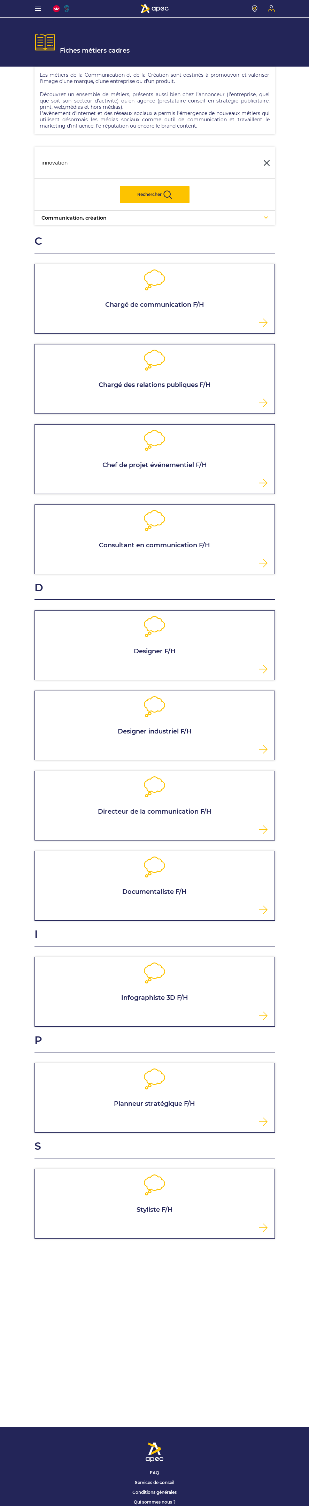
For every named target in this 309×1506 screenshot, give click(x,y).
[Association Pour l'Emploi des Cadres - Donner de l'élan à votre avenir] (155, 9)
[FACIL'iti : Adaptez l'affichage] (56, 8)
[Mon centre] (255, 8)
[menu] (38, 9)
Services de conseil (154, 1482)
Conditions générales (154, 1492)
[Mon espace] (271, 8)
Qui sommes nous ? (155, 1502)
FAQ (154, 1472)
